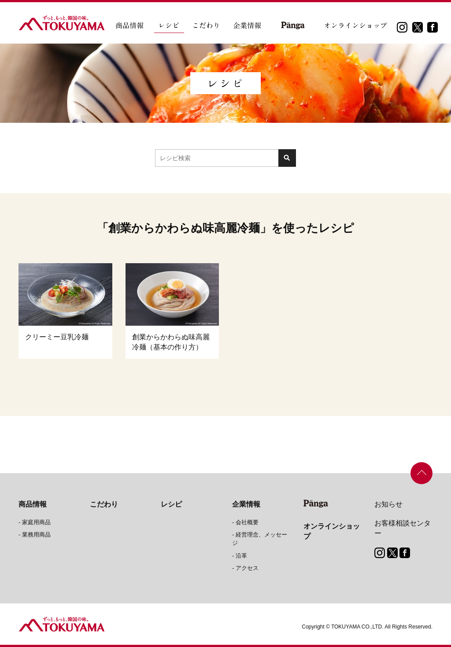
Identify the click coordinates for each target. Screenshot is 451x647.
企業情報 (246, 504)
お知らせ (388, 504)
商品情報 (32, 504)
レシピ (171, 504)
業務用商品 (36, 534)
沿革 (241, 555)
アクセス (247, 568)
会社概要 (247, 522)
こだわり (104, 504)
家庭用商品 (36, 522)
